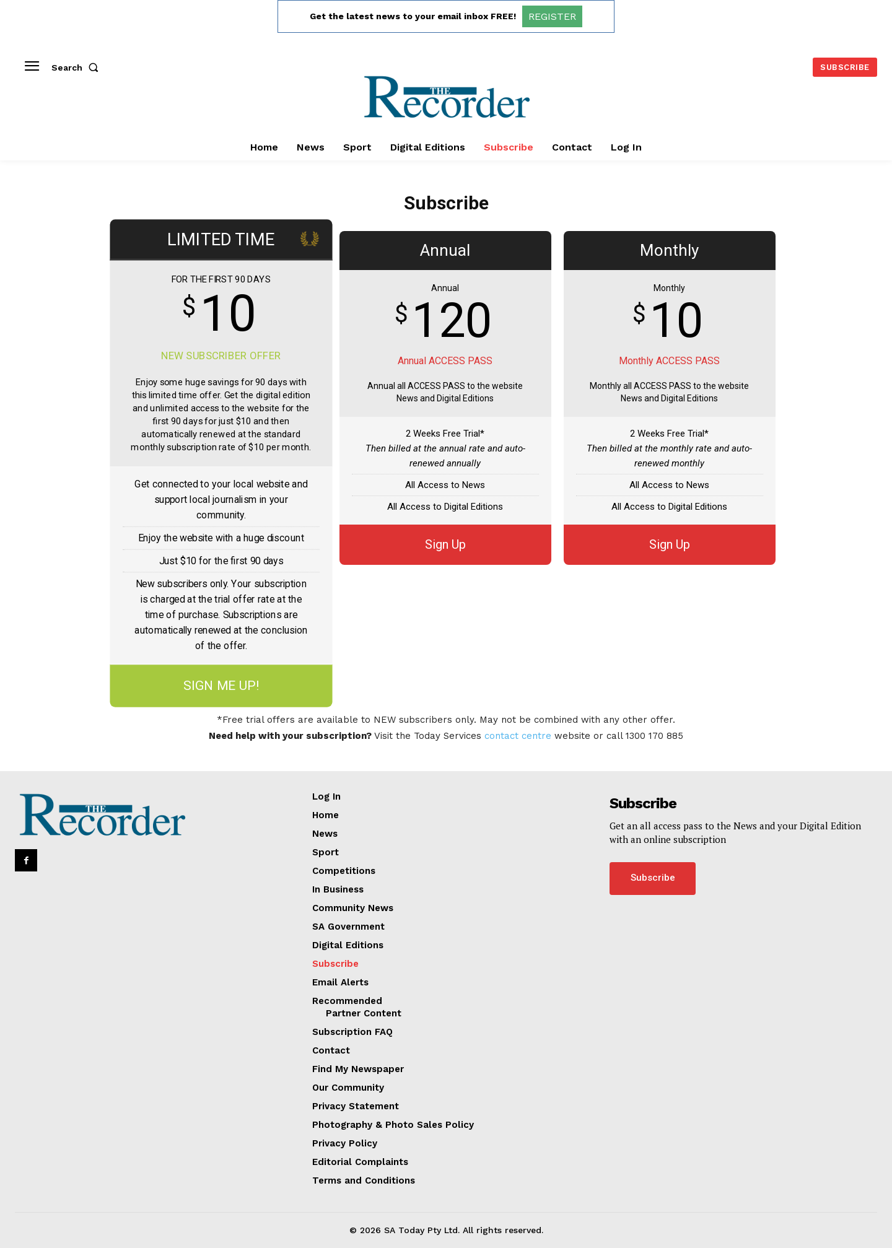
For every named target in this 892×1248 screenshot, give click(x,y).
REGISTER (552, 16)
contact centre (517, 735)
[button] (77, 68)
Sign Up (445, 544)
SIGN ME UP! (221, 686)
